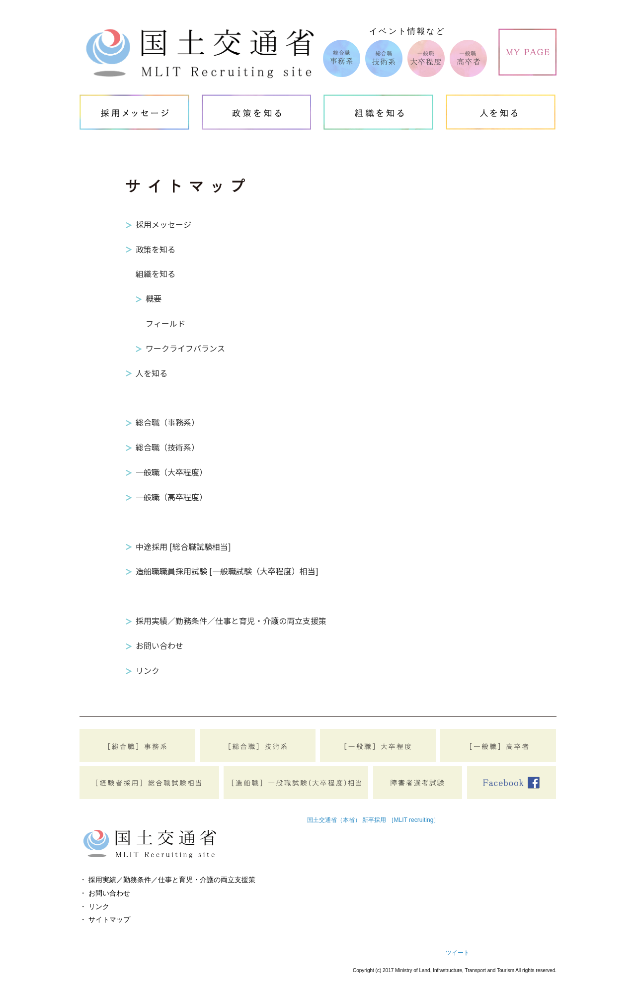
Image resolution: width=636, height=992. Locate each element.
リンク (147, 670)
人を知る (151, 373)
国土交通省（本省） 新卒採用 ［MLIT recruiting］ (373, 819)
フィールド (165, 323)
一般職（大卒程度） (171, 472)
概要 (153, 298)
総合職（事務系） (167, 422)
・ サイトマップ (105, 919)
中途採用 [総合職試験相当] (183, 546)
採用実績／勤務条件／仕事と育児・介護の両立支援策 (231, 621)
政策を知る (155, 249)
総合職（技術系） (167, 447)
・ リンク (94, 906)
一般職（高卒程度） (171, 497)
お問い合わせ (159, 645)
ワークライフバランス (185, 348)
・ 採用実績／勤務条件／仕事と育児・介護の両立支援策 (167, 880)
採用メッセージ (163, 224)
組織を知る (155, 273)
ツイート (458, 952)
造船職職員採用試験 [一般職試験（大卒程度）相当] (227, 571)
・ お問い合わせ (105, 893)
